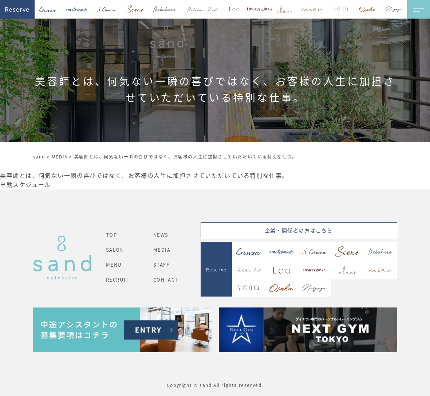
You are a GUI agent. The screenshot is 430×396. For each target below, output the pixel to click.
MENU (114, 264)
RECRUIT (117, 279)
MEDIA (60, 156)
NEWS (161, 234)
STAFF (161, 264)
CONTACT (165, 279)
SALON (115, 249)
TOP (111, 234)
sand (39, 156)
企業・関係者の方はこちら (299, 230)
